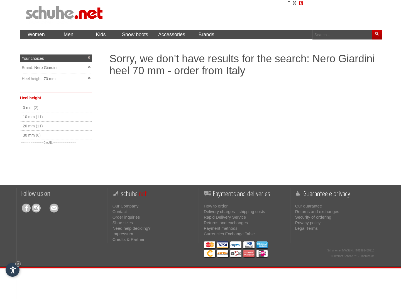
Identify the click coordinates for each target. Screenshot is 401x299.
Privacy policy (308, 222)
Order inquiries (126, 217)
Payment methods (221, 228)
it (288, 3)
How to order (216, 206)
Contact (120, 211)
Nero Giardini (45, 67)
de (294, 3)
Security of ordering (313, 217)
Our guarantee (308, 206)
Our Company (125, 206)
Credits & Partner (129, 239)
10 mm (33, 117)
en (301, 3)
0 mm (30, 107)
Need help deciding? (132, 228)
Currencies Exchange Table (229, 233)
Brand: (28, 67)
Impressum (123, 233)
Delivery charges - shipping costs (234, 211)
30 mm (32, 135)
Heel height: (33, 78)
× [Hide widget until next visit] (18, 264)
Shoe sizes (123, 222)
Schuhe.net (334, 250)
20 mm (33, 126)
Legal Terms (306, 228)
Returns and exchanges (226, 222)
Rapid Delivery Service (225, 217)
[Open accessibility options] (12, 270)
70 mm (50, 78)
